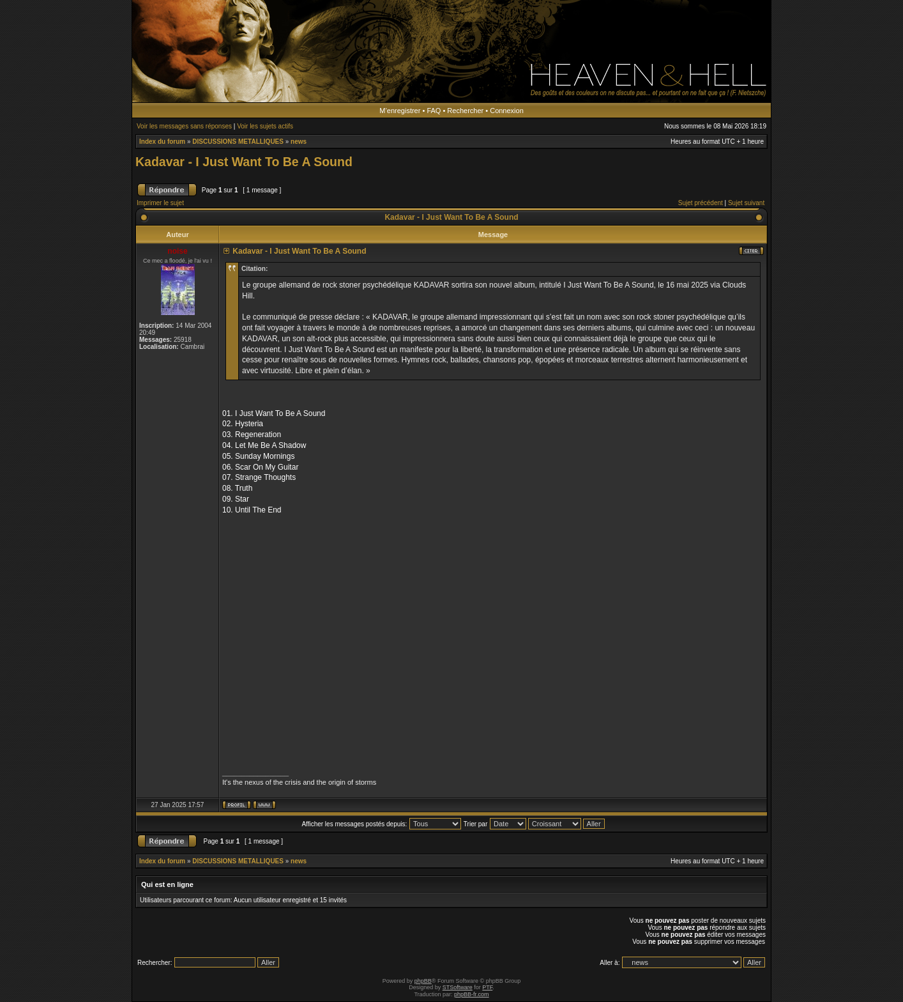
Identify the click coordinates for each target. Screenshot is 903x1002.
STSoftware (458, 987)
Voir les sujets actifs (265, 126)
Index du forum (162, 141)
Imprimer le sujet (160, 202)
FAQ (434, 110)
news (299, 141)
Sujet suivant (746, 202)
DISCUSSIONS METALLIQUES (238, 141)
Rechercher (465, 110)
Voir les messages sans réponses (184, 126)
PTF (487, 987)
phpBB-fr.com (471, 994)
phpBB (423, 981)
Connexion (507, 110)
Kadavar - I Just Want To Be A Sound (244, 162)
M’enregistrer (399, 110)
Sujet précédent (700, 202)
